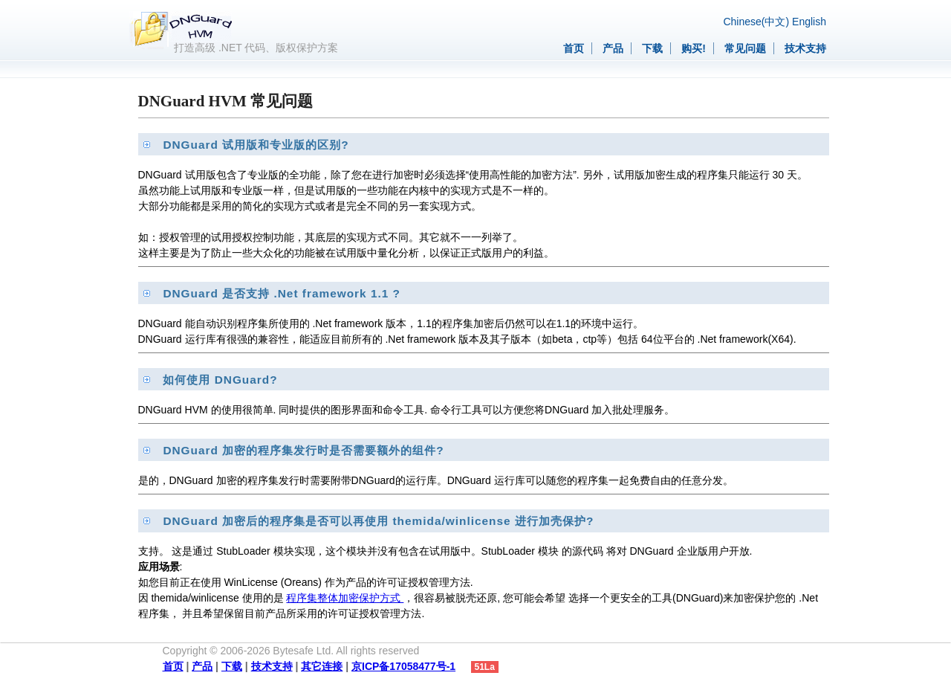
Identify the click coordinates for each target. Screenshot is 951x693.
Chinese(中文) (756, 22)
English (809, 22)
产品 (613, 48)
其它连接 (322, 666)
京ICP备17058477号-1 (403, 666)
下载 (652, 48)
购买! (693, 48)
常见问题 (745, 48)
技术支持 (805, 48)
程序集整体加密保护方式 (344, 598)
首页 (573, 48)
